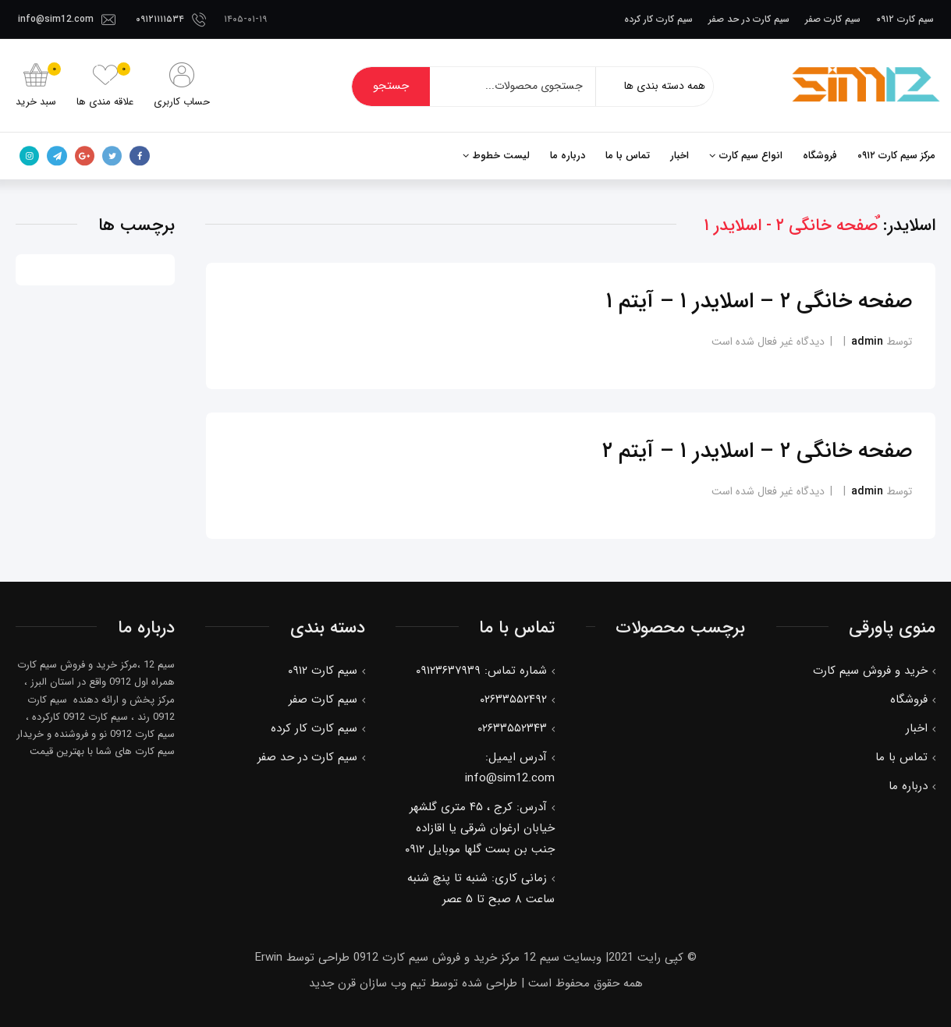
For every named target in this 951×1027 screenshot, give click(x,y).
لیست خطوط (501, 155)
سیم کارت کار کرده (658, 19)
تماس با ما (627, 155)
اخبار (679, 155)
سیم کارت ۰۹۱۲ (905, 19)
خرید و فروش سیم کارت (870, 669)
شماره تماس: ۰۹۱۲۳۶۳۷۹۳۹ (481, 669)
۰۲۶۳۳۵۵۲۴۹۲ (513, 698)
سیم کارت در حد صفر (749, 19)
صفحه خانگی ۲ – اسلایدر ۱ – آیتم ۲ (757, 450)
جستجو (391, 85)
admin (867, 340)
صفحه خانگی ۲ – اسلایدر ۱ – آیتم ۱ (759, 301)
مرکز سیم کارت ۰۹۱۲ (896, 155)
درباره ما (567, 155)
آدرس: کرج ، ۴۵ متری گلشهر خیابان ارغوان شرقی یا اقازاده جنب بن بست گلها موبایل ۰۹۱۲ (480, 827)
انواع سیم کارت (750, 155)
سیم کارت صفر (833, 19)
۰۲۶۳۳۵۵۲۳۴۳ (512, 727)
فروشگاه (820, 155)
